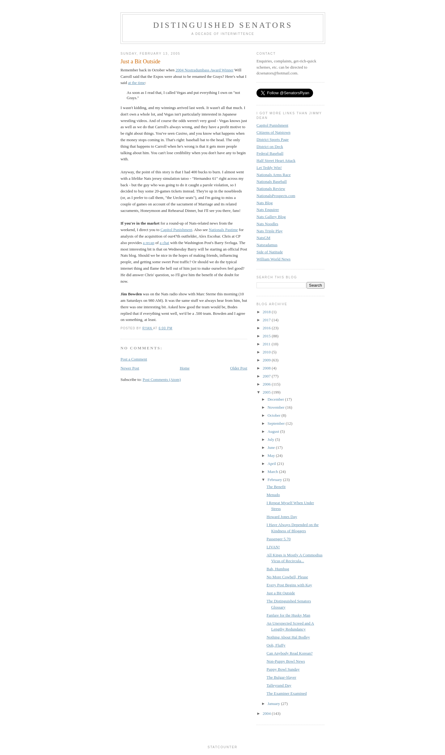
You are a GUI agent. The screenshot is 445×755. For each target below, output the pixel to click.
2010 (267, 352)
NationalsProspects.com (275, 195)
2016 (267, 328)
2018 (267, 312)
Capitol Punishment (176, 229)
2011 (267, 344)
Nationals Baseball (271, 181)
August (274, 431)
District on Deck (269, 146)
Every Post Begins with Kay (289, 585)
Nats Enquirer (267, 209)
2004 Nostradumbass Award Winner (205, 70)
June (272, 447)
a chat (164, 242)
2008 (267, 368)
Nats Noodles (267, 223)
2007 (267, 376)
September (277, 423)
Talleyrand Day (278, 685)
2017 (267, 320)
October (275, 415)
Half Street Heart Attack (275, 160)
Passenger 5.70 (278, 539)
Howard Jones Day (281, 516)
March (273, 471)
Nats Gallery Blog (271, 216)
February (275, 479)
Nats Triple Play (269, 231)
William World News (273, 259)
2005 (267, 392)
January (274, 703)
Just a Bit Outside (280, 593)
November (277, 407)
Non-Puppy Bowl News (285, 661)
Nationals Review (270, 188)
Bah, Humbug (277, 569)
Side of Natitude (269, 252)
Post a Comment (134, 359)
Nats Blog (264, 202)
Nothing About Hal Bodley (288, 637)
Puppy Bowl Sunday (282, 669)
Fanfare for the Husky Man (288, 615)
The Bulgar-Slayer (281, 677)
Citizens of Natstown (273, 132)
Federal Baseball (269, 153)
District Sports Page (272, 139)
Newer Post (130, 368)
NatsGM (263, 237)
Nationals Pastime (223, 229)
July (271, 439)
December (276, 399)
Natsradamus (267, 245)
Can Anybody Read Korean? (289, 653)
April (272, 463)
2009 (267, 360)
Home (185, 368)
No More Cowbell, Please (287, 577)
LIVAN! (273, 547)
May (272, 455)
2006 (267, 384)
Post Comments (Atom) (162, 379)
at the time (136, 82)
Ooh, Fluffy (275, 645)
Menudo (273, 494)
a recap (148, 242)
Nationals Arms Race (273, 174)
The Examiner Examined (286, 693)
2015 (267, 336)
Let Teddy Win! (269, 167)
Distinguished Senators (222, 25)
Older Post (238, 368)
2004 (267, 713)
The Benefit (276, 486)
